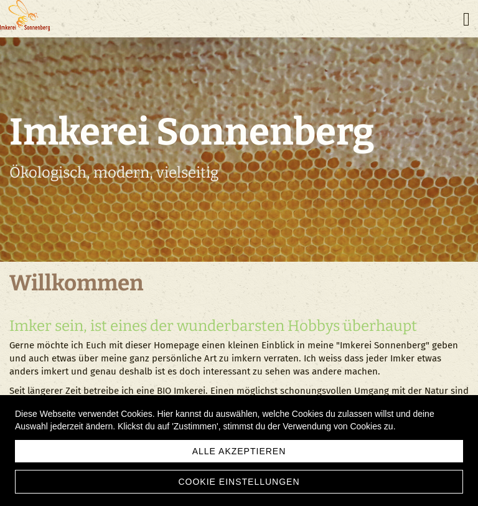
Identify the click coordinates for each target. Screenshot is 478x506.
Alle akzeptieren (239, 451)
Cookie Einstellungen (238, 482)
